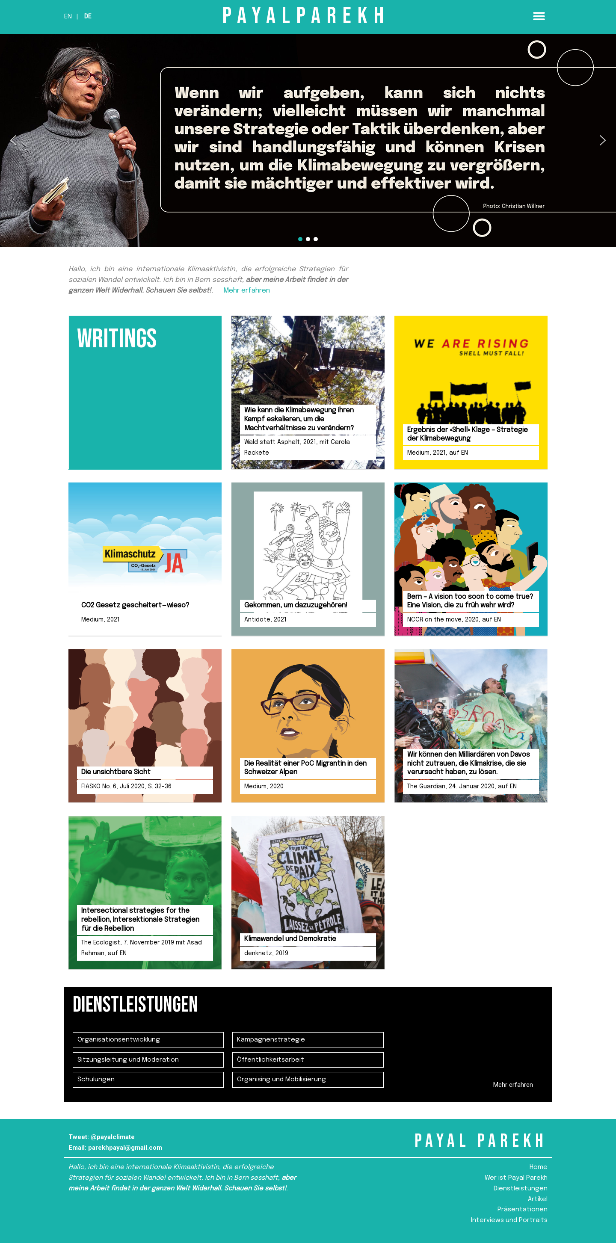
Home (539, 1167)
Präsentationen (523, 1209)
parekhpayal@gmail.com (125, 1147)
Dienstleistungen (521, 1188)
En (68, 16)
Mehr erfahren (246, 290)
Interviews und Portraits (509, 1220)
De (88, 16)
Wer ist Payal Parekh (516, 1178)
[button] (538, 16)
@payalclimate (113, 1137)
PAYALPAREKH (306, 16)
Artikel (538, 1199)
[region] (308, 140)
